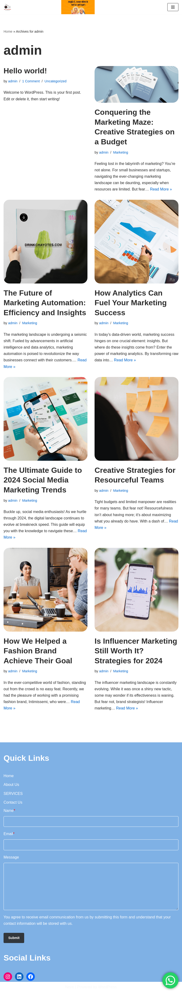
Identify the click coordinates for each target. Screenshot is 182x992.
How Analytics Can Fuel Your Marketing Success (131, 303)
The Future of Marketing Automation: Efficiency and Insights (45, 303)
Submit (13, 938)
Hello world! (25, 70)
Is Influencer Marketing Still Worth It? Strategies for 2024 (136, 651)
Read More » (161, 189)
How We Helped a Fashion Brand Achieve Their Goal (38, 651)
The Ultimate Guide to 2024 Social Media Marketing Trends (43, 480)
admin (12, 81)
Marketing (120, 152)
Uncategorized (56, 81)
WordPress (107, 987)
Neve (69, 987)
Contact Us (13, 802)
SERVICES (13, 794)
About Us (11, 785)
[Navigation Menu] (172, 7)
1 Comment (31, 81)
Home (8, 31)
